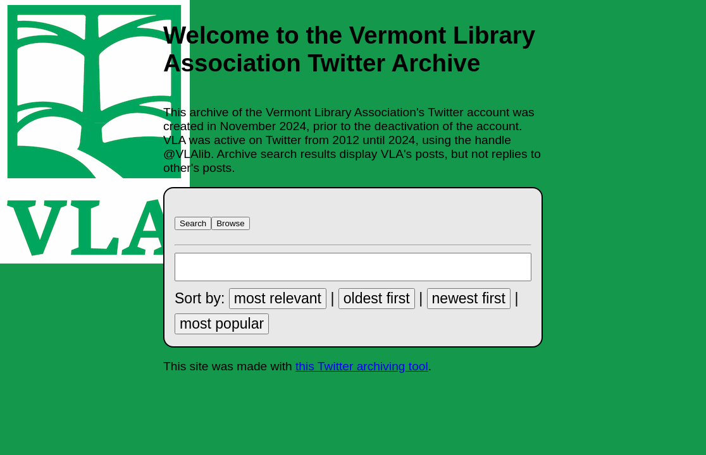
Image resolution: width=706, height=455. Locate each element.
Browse (230, 223)
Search (193, 223)
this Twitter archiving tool (361, 366)
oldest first (377, 298)
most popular (222, 323)
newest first (468, 298)
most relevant (277, 298)
